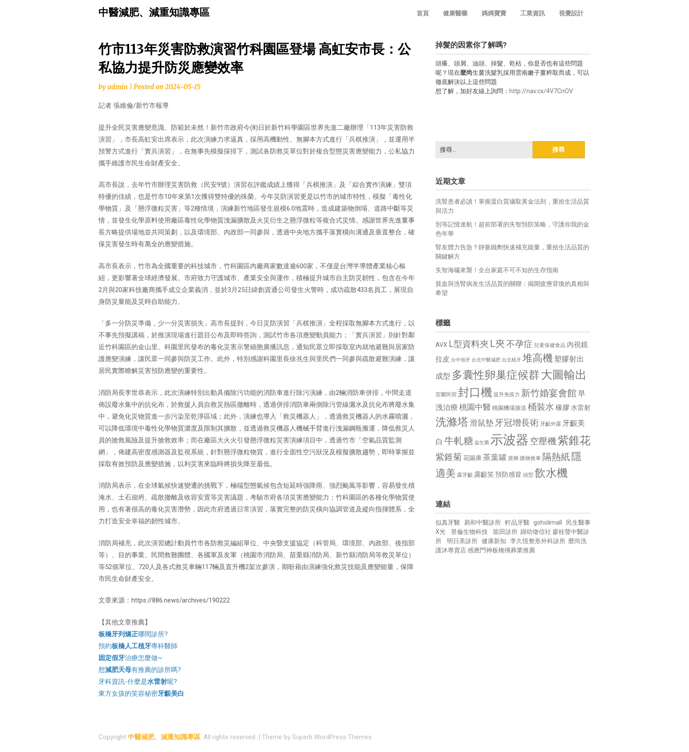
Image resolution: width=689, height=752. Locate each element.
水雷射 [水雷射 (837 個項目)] (581, 408)
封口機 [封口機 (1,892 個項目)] (475, 392)
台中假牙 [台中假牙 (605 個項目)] (460, 360)
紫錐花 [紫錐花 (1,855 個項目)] (574, 440)
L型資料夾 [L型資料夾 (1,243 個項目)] (469, 344)
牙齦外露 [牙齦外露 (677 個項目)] (550, 423)
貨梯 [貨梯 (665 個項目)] (513, 458)
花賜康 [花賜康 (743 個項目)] (472, 457)
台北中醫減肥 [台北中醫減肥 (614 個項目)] (485, 360)
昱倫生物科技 (469, 531)
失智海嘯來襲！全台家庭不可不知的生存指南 (496, 270)
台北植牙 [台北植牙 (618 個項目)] (511, 360)
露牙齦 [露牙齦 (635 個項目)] (465, 475)
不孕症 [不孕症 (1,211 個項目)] (519, 344)
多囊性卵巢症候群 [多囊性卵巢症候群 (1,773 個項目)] (496, 375)
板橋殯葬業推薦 (513, 550)
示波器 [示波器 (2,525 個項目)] (509, 439)
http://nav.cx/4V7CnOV (541, 91)
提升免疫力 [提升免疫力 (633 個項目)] (506, 394)
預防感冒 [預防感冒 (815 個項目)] (508, 474)
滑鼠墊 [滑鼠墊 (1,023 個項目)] (481, 423)
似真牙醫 (447, 522)
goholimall (547, 522)
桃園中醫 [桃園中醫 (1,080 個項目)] (475, 407)
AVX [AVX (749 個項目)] (441, 344)
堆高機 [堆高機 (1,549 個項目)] (537, 358)
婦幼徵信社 (536, 531)
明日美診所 (462, 540)
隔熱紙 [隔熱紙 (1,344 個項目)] (556, 456)
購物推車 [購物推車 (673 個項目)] (530, 458)
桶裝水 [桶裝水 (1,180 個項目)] (541, 407)
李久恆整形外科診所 (538, 540)
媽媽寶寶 (494, 13)
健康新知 (494, 540)
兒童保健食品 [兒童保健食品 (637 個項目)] (550, 345)
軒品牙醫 (517, 522)
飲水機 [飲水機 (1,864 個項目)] (551, 472)
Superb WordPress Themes (332, 737)
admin (117, 87)
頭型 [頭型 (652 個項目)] (528, 475)
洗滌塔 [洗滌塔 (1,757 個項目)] (451, 422)
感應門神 (480, 550)
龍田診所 (505, 531)
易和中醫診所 (482, 522)
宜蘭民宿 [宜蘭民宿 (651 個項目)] (446, 394)
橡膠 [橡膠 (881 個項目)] (562, 407)
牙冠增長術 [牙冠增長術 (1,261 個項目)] (517, 422)
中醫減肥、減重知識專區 (154, 12)
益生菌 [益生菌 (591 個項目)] (482, 442)
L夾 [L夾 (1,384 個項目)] (497, 343)
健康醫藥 (455, 13)
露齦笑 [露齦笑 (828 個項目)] (484, 474)
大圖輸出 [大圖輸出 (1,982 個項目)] (564, 374)
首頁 (423, 13)
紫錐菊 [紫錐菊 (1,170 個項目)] (448, 457)
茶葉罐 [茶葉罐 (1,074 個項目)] (495, 457)
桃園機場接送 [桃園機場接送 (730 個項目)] (509, 408)
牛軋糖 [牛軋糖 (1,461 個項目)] (458, 440)
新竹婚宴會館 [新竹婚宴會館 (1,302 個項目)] (549, 393)
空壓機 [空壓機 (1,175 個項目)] (543, 441)
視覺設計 (571, 13)
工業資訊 (532, 13)
